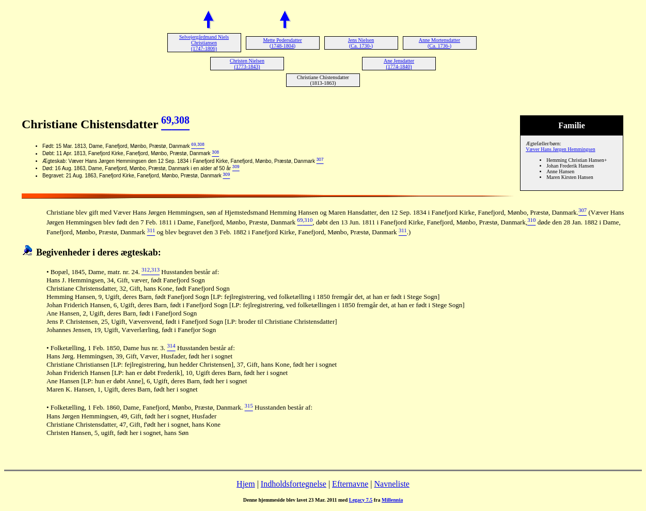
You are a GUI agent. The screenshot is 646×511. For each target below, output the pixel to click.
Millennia (392, 500)
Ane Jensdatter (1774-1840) (399, 63)
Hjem (246, 483)
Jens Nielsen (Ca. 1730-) (361, 43)
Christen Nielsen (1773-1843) (247, 63)
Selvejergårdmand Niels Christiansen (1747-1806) (204, 42)
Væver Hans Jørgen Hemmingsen (560, 149)
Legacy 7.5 (361, 500)
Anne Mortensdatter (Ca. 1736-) (439, 43)
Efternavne (350, 483)
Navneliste (391, 483)
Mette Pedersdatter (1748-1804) (282, 43)
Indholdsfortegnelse (293, 483)
